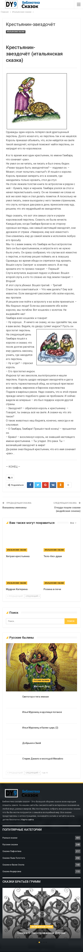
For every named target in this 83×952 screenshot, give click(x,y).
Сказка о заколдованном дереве (41, 933)
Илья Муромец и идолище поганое (42, 712)
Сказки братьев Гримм (41, 927)
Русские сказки (10, 844)
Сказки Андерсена (11, 871)
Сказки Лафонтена (11, 851)
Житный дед (42, 686)
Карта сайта (27, 819)
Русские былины (41, 680)
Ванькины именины (14, 507)
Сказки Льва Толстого (13, 858)
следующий (32, 596)
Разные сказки (9, 838)
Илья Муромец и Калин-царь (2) (40, 727)
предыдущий (15, 596)
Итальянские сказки (15, 32)
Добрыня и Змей (31, 743)
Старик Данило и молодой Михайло (42, 758)
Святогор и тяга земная (35, 696)
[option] (41, 915)
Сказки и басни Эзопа (13, 864)
